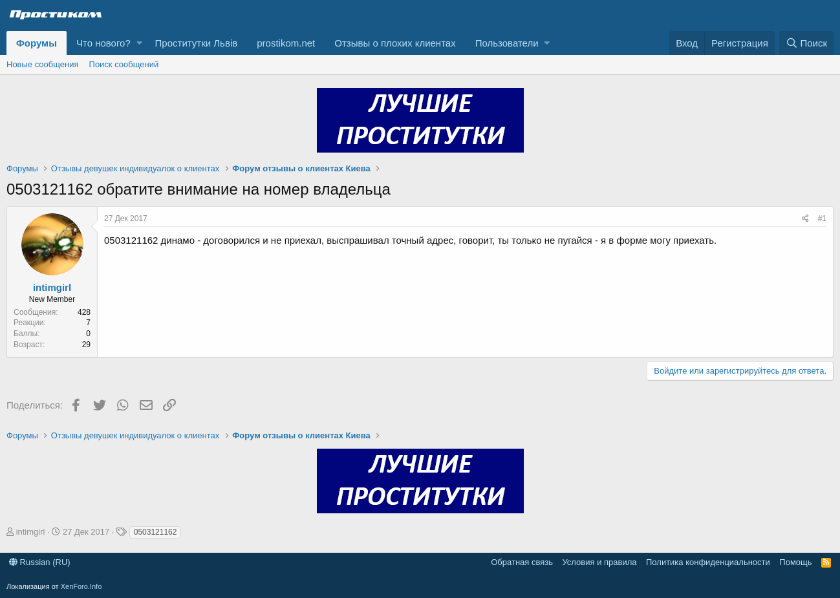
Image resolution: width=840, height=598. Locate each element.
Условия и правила (599, 562)
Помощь (795, 562)
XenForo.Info (81, 586)
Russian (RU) (39, 562)
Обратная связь (522, 562)
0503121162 (155, 532)
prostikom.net (286, 42)
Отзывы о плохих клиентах (394, 42)
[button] (139, 43)
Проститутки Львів (196, 42)
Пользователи (507, 42)
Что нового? (103, 42)
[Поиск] (806, 43)
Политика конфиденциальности (708, 562)
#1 (822, 218)
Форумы (36, 42)
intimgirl (52, 287)
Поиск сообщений (124, 64)
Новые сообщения (42, 64)
